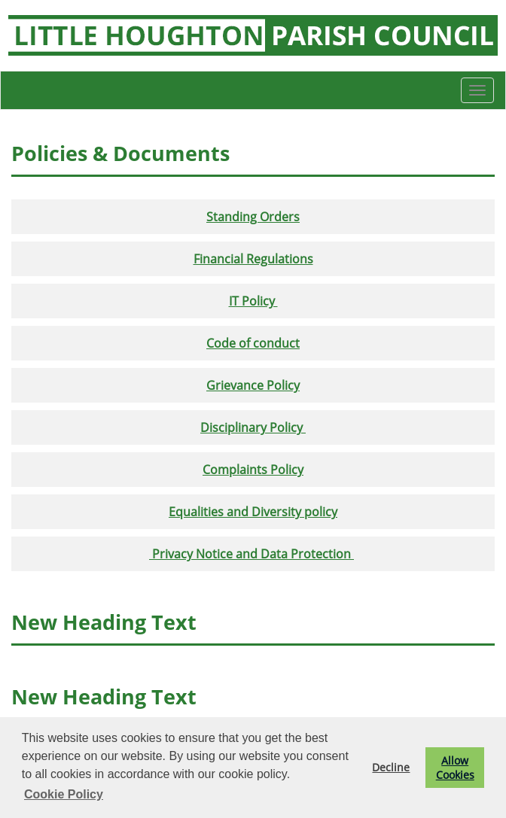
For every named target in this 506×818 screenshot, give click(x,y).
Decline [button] (391, 767)
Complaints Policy (253, 469)
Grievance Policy (253, 385)
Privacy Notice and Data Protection (253, 554)
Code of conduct (253, 343)
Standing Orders (253, 216)
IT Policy (253, 301)
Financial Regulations (253, 259)
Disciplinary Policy (253, 427)
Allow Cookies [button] (455, 767)
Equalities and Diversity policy (253, 511)
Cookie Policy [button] (63, 794)
